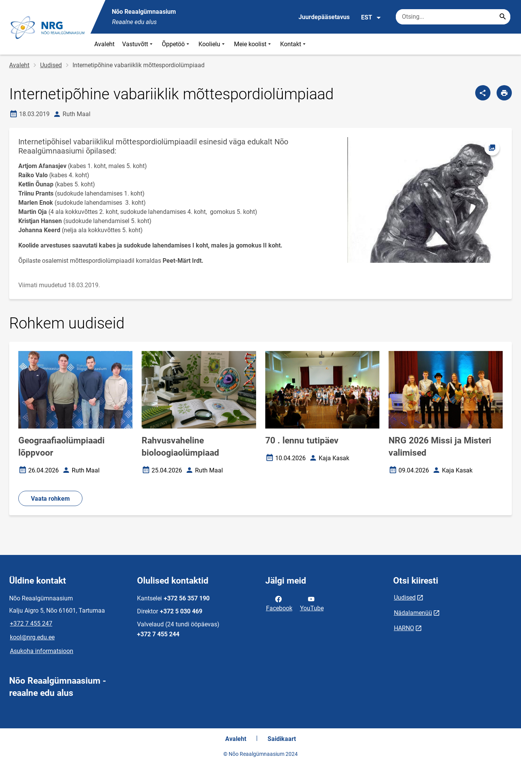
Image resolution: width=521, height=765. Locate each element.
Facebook (279, 603)
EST (371, 17)
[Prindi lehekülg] (504, 92)
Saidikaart (282, 738)
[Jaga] (482, 92)
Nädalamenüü (413, 612)
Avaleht (104, 44)
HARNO (404, 628)
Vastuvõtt (138, 44)
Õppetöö (176, 44)
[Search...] (502, 16)
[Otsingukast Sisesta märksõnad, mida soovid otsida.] (453, 16)
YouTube (312, 603)
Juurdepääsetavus (324, 17)
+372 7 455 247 (31, 623)
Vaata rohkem (50, 498)
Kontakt (293, 44)
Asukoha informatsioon (41, 651)
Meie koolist (253, 44)
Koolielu (212, 44)
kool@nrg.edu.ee (32, 637)
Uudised (51, 65)
